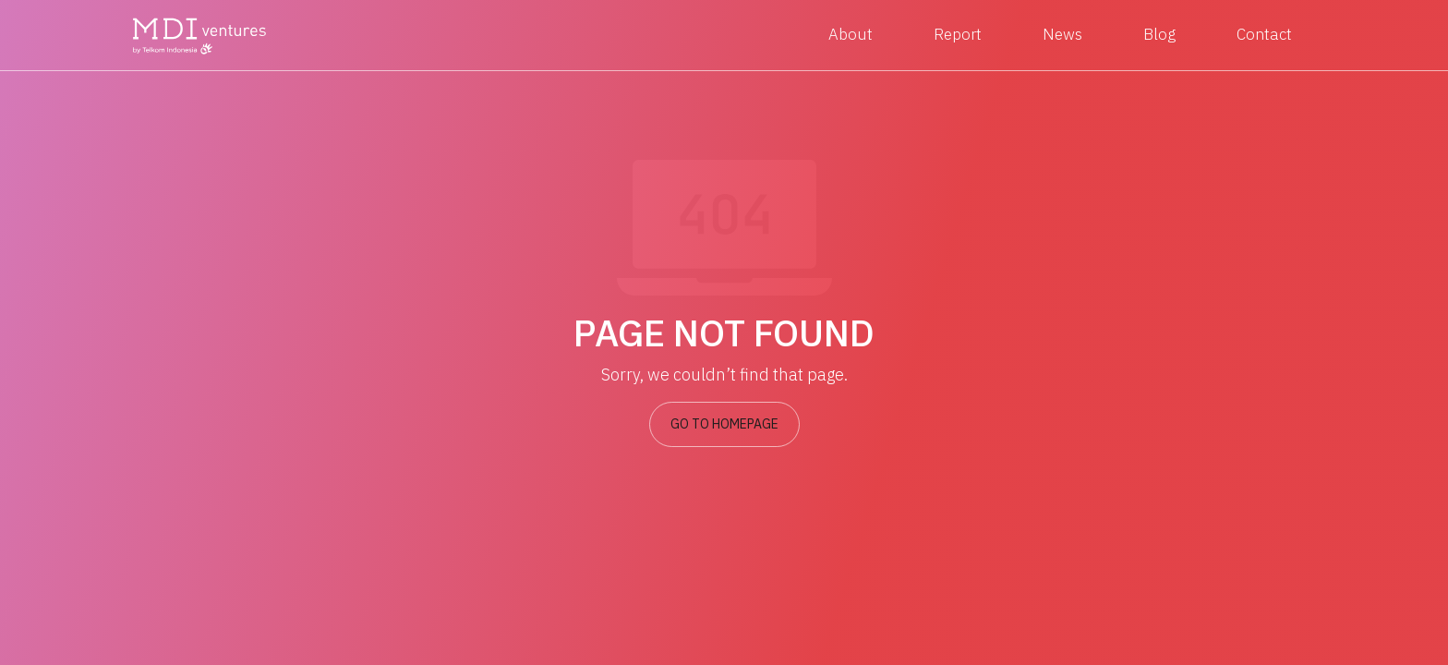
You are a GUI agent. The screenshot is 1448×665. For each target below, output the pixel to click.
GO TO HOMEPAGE (724, 424)
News (1062, 34)
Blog (1159, 34)
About (850, 34)
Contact (1264, 34)
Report (958, 34)
